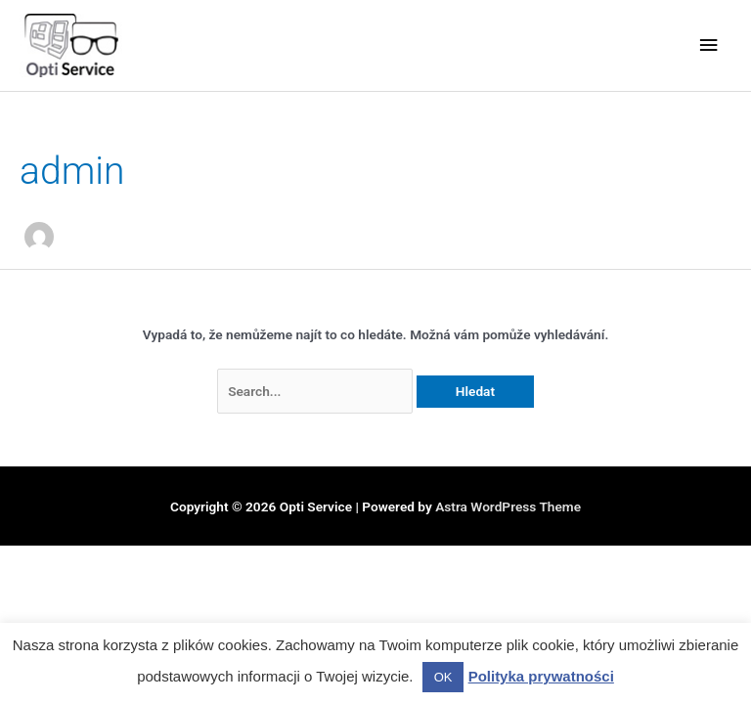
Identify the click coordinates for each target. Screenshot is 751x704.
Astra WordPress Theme (508, 506)
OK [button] (443, 677)
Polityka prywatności (541, 676)
